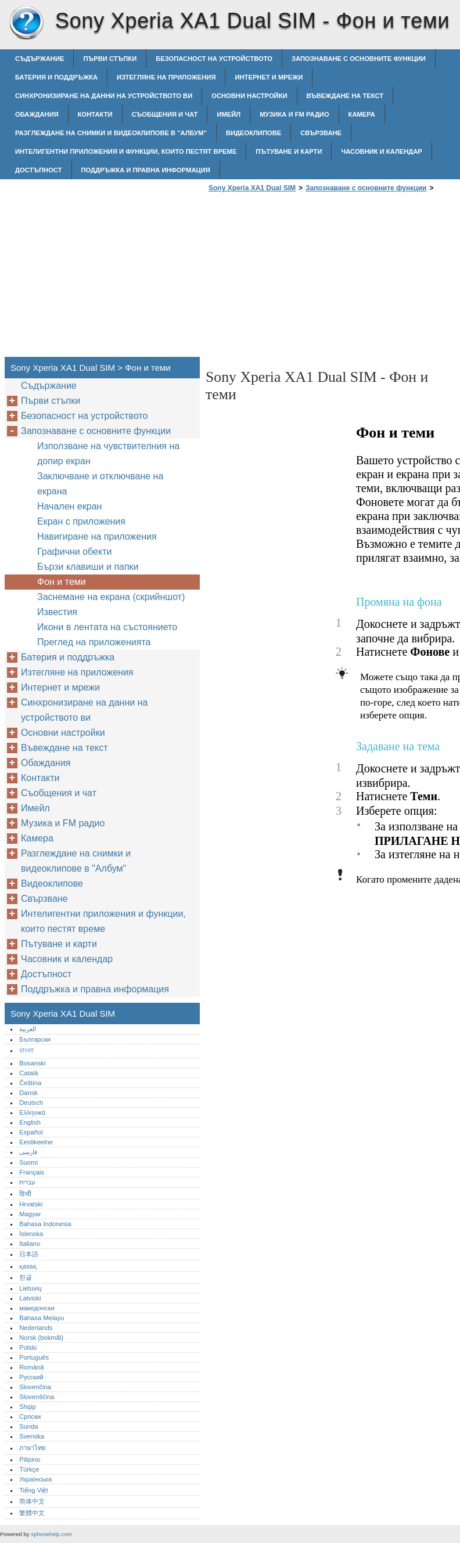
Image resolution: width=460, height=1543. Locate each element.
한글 (25, 1277)
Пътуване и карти (289, 151)
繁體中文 (32, 1512)
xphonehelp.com (51, 1534)
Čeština (30, 1082)
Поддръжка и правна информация (145, 170)
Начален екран (69, 506)
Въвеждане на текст (345, 95)
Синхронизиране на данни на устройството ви (103, 95)
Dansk (28, 1092)
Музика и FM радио (294, 114)
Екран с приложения (81, 521)
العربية (27, 1028)
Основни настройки (249, 95)
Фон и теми (61, 582)
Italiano (29, 1243)
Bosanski (32, 1063)
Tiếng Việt (33, 1490)
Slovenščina (36, 1396)
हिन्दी (25, 1193)
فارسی (28, 1151)
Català (28, 1072)
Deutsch (31, 1102)
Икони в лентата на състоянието (107, 627)
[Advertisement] (303, 278)
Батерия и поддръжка (56, 77)
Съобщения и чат (165, 114)
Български (35, 1039)
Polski (28, 1347)
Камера (361, 114)
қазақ (27, 1266)
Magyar (30, 1213)
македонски (37, 1307)
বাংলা (26, 1050)
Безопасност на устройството (214, 58)
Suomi (28, 1162)
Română (31, 1367)
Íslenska (31, 1233)
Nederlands (35, 1327)
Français (31, 1172)
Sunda (28, 1426)
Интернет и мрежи (269, 77)
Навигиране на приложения (97, 536)
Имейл (228, 114)
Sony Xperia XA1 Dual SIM (26, 23)
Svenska (31, 1436)
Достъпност (38, 170)
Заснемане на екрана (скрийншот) (111, 597)
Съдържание (39, 58)
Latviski (30, 1298)
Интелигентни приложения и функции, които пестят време (125, 151)
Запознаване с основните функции (359, 58)
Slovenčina (35, 1386)
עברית (27, 1182)
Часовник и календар (381, 151)
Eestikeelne (36, 1142)
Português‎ (34, 1357)
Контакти (95, 114)
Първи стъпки (109, 58)
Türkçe (29, 1469)
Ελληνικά (32, 1112)
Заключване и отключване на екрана (100, 483)
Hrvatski (30, 1204)
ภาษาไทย (32, 1447)
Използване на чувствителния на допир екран (108, 453)
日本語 (28, 1254)
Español (30, 1132)
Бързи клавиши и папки (88, 567)
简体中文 (32, 1501)
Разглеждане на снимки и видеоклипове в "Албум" (111, 132)
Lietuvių (30, 1288)
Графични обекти (74, 552)
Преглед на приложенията (93, 642)
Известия (57, 612)
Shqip (27, 1406)
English (30, 1122)
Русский (31, 1377)
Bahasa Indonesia (45, 1223)
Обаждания (37, 114)
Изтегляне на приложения (166, 77)
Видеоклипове (253, 132)
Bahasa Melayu (41, 1317)
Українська (35, 1479)
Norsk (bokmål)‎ (41, 1337)
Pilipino (29, 1459)
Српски (30, 1416)
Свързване (321, 132)
